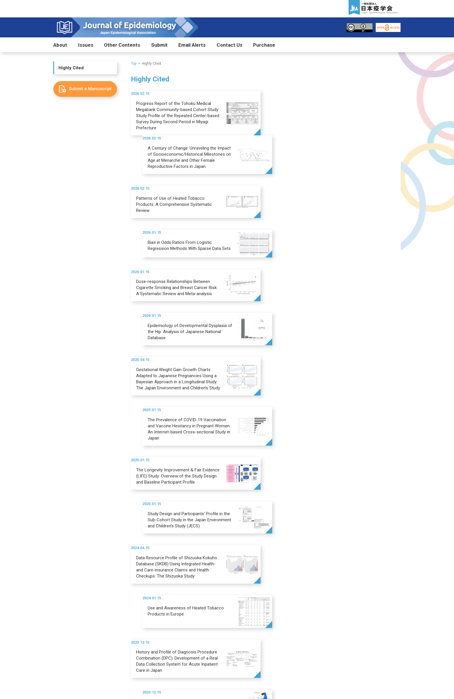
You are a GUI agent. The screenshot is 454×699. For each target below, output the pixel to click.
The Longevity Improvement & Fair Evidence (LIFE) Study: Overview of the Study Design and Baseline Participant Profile (177, 304)
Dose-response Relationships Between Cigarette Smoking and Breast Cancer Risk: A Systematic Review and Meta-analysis (176, 210)
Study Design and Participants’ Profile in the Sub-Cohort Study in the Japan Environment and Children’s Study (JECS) (318, 304)
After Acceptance (247, 575)
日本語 (70, 589)
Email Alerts (192, 45)
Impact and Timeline (81, 560)
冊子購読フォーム (79, 621)
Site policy (352, 677)
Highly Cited (71, 67)
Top (133, 63)
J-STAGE (127, 553)
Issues (85, 45)
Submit (159, 45)
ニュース (347, 604)
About (60, 45)
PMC (124, 560)
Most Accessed (131, 604)
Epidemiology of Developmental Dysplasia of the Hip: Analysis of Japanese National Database (316, 210)
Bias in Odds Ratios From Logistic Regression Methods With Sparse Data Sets (318, 162)
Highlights (184, 553)
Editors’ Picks (185, 604)
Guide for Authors (247, 560)
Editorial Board (76, 582)
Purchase (264, 45)
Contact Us (229, 45)
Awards (182, 575)
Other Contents (122, 45)
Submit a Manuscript (249, 553)
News (288, 604)
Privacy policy (319, 677)
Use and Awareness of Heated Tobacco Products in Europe (315, 345)
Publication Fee (245, 568)
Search (391, 660)
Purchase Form (76, 613)
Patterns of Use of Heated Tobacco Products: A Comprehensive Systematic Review (174, 166)
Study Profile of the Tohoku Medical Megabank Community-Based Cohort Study (318, 395)
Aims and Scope (78, 553)
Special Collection (191, 560)
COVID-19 (184, 568)
